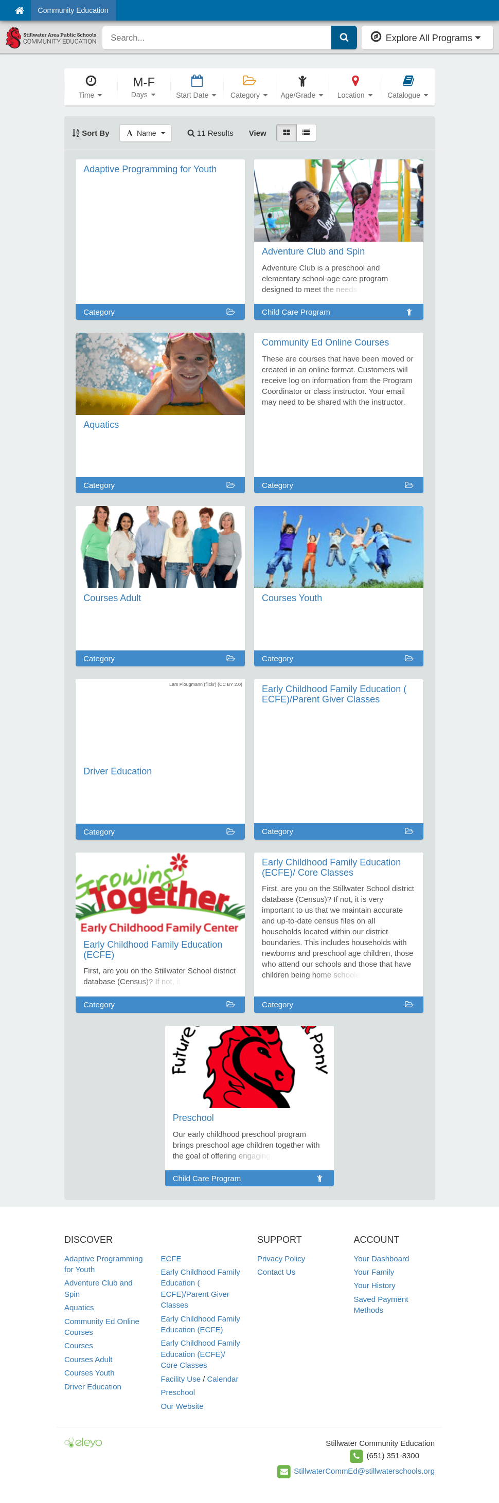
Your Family (374, 1271)
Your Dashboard (381, 1258)
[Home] (19, 10)
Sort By (91, 133)
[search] (216, 37)
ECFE (171, 1258)
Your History (375, 1285)
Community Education (73, 10)
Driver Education (92, 1386)
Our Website (182, 1406)
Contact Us (276, 1271)
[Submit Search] (344, 37)
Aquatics (79, 1307)
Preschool (178, 1392)
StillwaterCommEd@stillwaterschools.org (364, 1470)
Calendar (223, 1378)
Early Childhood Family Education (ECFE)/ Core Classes (200, 1353)
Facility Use (181, 1378)
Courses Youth (89, 1372)
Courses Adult (88, 1359)
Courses (78, 1345)
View (257, 133)
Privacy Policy (281, 1258)
